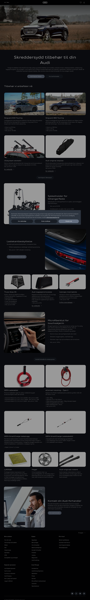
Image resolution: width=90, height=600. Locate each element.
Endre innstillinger (45, 221)
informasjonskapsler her (52, 217)
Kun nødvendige (22, 221)
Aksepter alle (68, 221)
